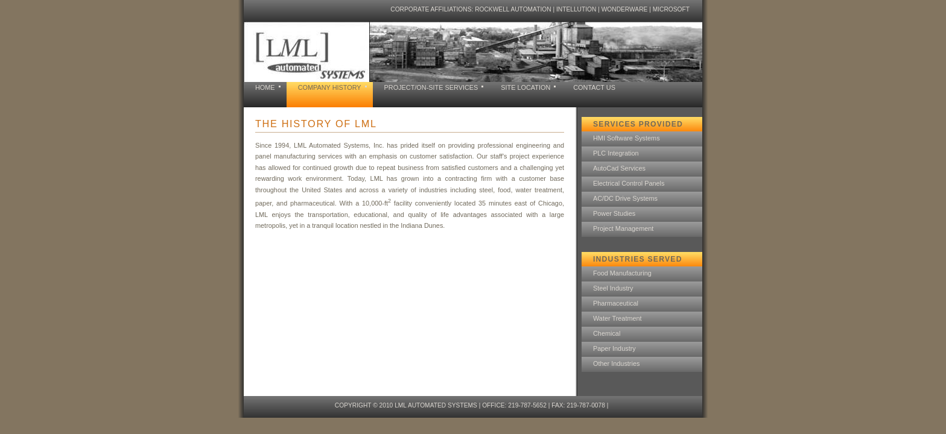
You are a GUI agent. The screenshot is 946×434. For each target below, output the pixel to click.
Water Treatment (617, 318)
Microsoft (671, 9)
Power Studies (614, 213)
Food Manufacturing (622, 273)
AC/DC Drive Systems (625, 198)
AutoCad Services (619, 168)
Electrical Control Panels (628, 183)
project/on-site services (431, 87)
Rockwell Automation (513, 9)
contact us (594, 87)
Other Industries (616, 363)
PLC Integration (616, 153)
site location (525, 87)
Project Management (623, 228)
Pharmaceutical (615, 303)
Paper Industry (614, 348)
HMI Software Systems (626, 138)
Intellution (576, 9)
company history (329, 87)
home (265, 87)
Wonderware (625, 9)
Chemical (606, 333)
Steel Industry (613, 288)
